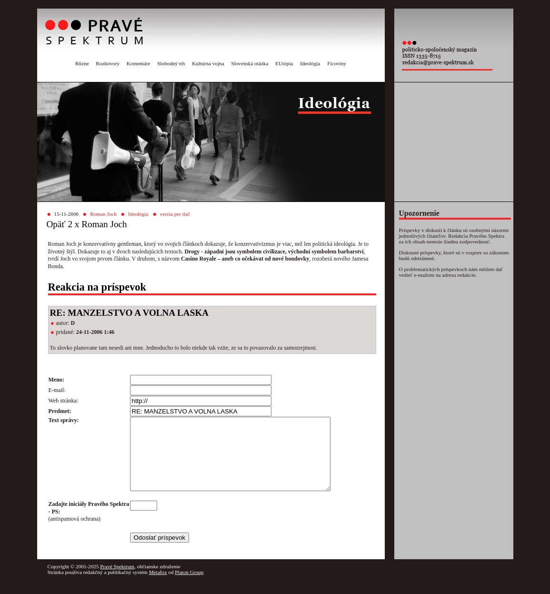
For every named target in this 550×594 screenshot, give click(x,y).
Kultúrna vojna (208, 63)
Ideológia (310, 63)
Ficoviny (336, 63)
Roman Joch (103, 214)
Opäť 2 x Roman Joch (87, 224)
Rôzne (82, 63)
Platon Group (189, 586)
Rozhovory (108, 63)
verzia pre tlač (175, 214)
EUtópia (284, 63)
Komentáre (138, 63)
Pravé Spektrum (117, 581)
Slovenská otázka (249, 63)
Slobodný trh (171, 63)
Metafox (158, 586)
